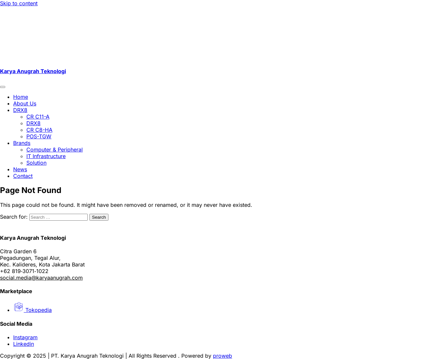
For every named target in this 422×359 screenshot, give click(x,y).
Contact (23, 176)
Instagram (25, 337)
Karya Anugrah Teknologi (33, 71)
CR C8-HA (39, 129)
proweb (222, 355)
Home (20, 97)
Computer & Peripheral (54, 149)
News (20, 169)
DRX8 (20, 110)
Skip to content (19, 3)
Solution (36, 162)
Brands (21, 143)
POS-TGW (38, 136)
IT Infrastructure (46, 156)
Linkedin (23, 344)
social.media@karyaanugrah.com (41, 277)
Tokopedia (32, 310)
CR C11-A (37, 116)
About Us (24, 103)
